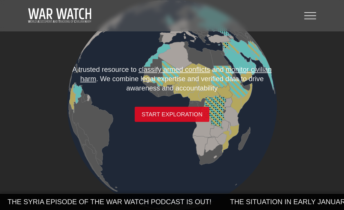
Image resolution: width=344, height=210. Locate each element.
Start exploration (172, 114)
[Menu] (310, 15)
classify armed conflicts (174, 69)
